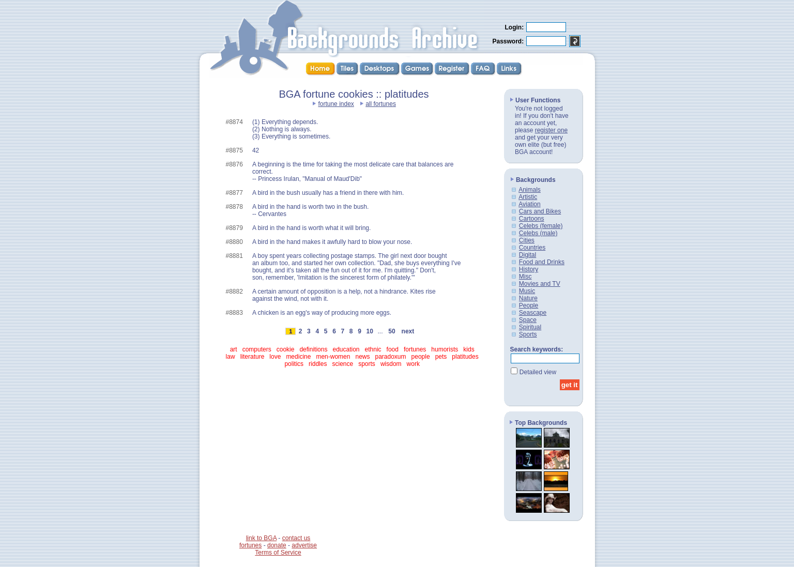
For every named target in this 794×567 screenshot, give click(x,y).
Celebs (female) (541, 225)
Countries (532, 247)
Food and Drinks (541, 262)
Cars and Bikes (540, 211)
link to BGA (261, 538)
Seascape (532, 312)
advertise (304, 545)
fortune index (336, 104)
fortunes (415, 349)
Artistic (527, 197)
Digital (527, 254)
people (420, 356)
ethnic (373, 349)
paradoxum (390, 356)
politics (293, 363)
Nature (528, 298)
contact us (296, 538)
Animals (529, 189)
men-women (333, 356)
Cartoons (531, 218)
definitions (313, 349)
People (528, 305)
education (345, 349)
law (230, 356)
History (528, 269)
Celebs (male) (538, 233)
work (413, 363)
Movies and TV (539, 283)
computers (256, 349)
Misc (525, 276)
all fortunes (380, 104)
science (342, 363)
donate (276, 545)
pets (441, 356)
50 (392, 331)
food (393, 349)
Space (528, 320)
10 (369, 331)
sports (366, 363)
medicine (298, 356)
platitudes (465, 356)
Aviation (529, 204)
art (233, 349)
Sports (528, 334)
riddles (318, 363)
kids (468, 349)
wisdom (391, 363)
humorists (444, 349)
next (408, 331)
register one (551, 130)
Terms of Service (278, 552)
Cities (527, 240)
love (275, 356)
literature (252, 356)
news (362, 356)
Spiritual (530, 327)
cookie (286, 349)
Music (527, 291)
